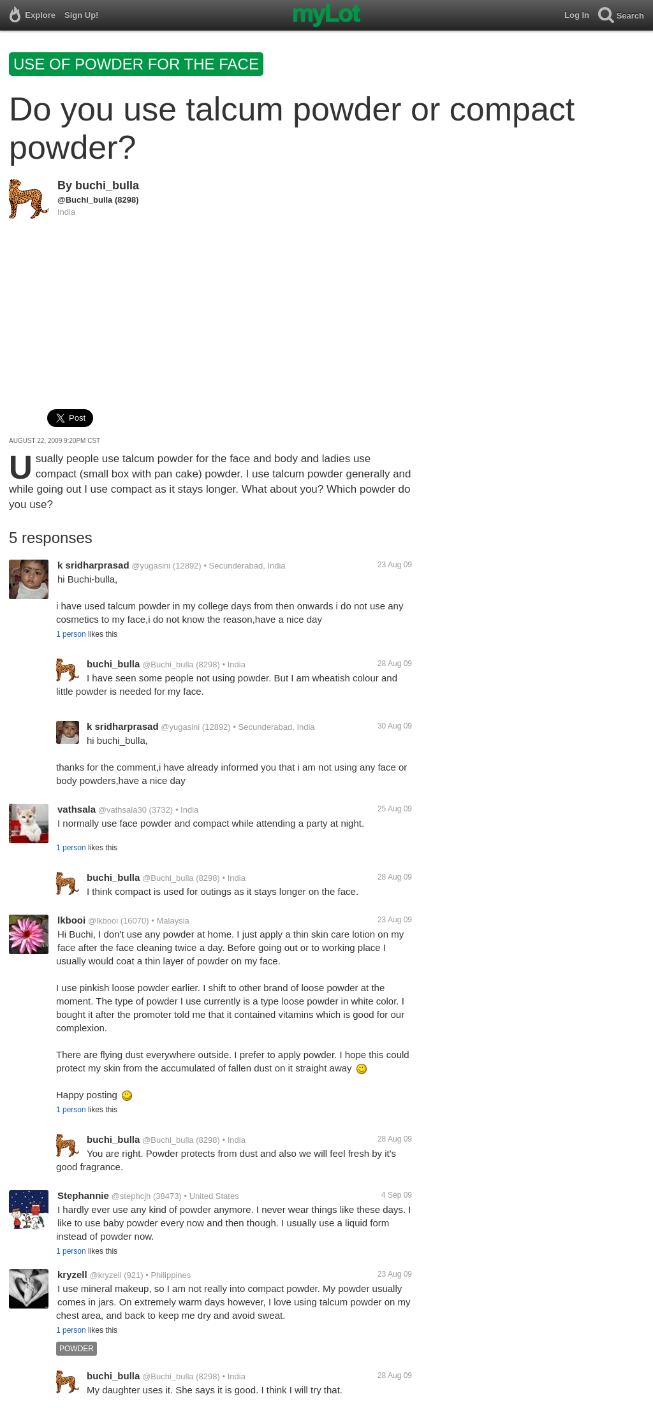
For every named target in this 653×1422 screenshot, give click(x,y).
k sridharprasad (93, 565)
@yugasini (150, 565)
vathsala (76, 809)
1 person (71, 634)
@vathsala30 (122, 810)
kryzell (72, 1274)
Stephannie (83, 1195)
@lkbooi (103, 920)
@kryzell (105, 1275)
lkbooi (71, 920)
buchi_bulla (107, 185)
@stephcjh (131, 1196)
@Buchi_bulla (84, 200)
